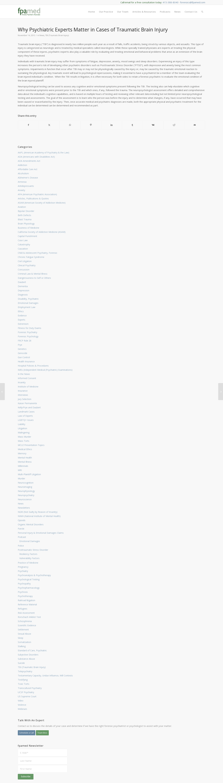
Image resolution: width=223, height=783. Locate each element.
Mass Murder (24, 436)
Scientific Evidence (27, 625)
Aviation (22, 206)
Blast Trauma (24, 219)
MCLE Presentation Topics (31, 445)
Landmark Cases (26, 411)
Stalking (22, 646)
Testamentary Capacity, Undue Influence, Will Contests (45, 675)
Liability (21, 424)
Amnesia (22, 181)
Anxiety (21, 190)
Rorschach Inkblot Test (29, 617)
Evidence (22, 315)
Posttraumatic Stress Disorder (33, 549)
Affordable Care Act (27, 169)
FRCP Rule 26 (24, 340)
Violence (22, 704)
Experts (21, 319)
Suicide (21, 663)
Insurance (23, 390)
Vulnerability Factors (29, 558)
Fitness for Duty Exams (29, 328)
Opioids (21, 520)
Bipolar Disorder (26, 211)
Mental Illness (25, 461)
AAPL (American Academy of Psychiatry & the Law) (43, 152)
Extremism (23, 323)
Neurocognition (25, 482)
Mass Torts (23, 440)
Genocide (22, 353)
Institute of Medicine (28, 386)
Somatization (24, 642)
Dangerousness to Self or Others (34, 277)
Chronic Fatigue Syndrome (31, 257)
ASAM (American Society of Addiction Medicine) (42, 202)
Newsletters (24, 507)
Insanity (22, 382)
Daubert (22, 282)
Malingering (23, 432)
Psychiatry (23, 571)
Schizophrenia (25, 621)
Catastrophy (24, 244)
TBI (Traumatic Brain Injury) (32, 667)
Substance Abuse (26, 658)
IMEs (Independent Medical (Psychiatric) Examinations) (45, 369)
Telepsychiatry (25, 671)
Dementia (23, 286)
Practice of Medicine (28, 562)
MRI (20, 470)
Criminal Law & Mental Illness (32, 273)
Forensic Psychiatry (27, 332)
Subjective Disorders (28, 654)
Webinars (22, 708)
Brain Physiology (26, 223)
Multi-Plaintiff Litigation (29, 474)
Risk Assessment (26, 612)
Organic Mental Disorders (31, 524)
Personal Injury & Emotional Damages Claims (41, 532)
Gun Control (24, 357)
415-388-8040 (170, 2)
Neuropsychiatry (26, 495)
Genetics (22, 348)
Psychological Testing (28, 579)
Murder (21, 478)
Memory (22, 453)
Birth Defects (24, 215)
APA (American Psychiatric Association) (37, 194)
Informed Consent (27, 378)
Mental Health (25, 457)
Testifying (23, 679)
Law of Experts (25, 415)
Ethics (21, 311)
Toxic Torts (23, 683)
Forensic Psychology (28, 336)
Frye (20, 344)
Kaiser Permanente (27, 403)
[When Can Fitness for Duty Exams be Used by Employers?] (2, 391)
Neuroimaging (25, 486)
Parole (21, 528)
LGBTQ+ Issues (26, 420)
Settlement (23, 629)
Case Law (23, 240)
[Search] (202, 11)
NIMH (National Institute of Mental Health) (39, 516)
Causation (23, 248)
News (21, 503)
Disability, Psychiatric (28, 298)
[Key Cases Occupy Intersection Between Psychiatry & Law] (220, 391)
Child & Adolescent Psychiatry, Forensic (37, 252)
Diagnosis (23, 294)
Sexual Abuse (24, 633)
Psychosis (23, 591)
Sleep (20, 637)
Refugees (22, 608)
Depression (23, 290)
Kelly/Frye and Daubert (29, 407)
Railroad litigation (26, 600)
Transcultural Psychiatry (30, 688)
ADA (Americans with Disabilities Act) (36, 156)
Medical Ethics (25, 449)
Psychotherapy (25, 596)
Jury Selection (24, 399)
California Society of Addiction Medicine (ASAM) (42, 231)
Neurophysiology (26, 491)
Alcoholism (23, 173)
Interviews (23, 394)
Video (20, 700)
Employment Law (26, 307)
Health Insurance (26, 361)
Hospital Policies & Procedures (33, 365)
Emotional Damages (28, 302)
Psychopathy (24, 583)
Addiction (22, 165)
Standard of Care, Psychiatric (32, 650)
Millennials (23, 465)
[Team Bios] (42, 732)
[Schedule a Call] (26, 732)
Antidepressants (26, 185)
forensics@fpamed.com (192, 2)
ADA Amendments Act (29, 160)
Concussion (23, 269)
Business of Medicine (28, 227)
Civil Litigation (25, 261)
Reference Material (27, 604)
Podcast (22, 537)
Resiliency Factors (28, 554)
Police (21, 545)
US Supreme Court (27, 696)
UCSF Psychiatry (26, 692)
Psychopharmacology (28, 587)
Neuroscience (25, 499)
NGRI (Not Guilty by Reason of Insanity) (37, 511)
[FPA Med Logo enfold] (29, 11)
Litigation (22, 428)
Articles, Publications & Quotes (33, 198)
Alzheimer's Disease (28, 177)
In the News (24, 374)
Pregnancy (23, 566)
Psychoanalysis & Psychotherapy (34, 575)
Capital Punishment (27, 236)
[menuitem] (91, 11)
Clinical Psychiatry (26, 265)
